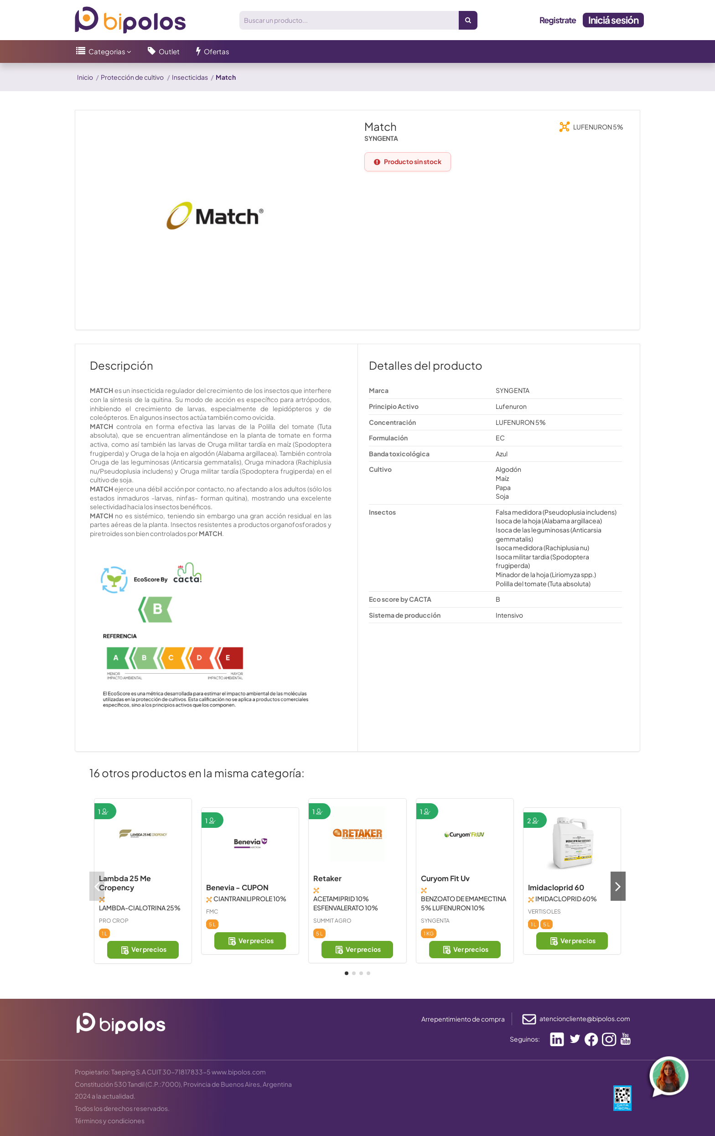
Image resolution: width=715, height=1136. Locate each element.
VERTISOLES (544, 911)
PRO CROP (114, 920)
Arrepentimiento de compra (463, 1019)
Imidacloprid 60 (556, 887)
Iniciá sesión (613, 20)
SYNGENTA (435, 920)
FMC (212, 911)
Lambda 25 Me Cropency (125, 882)
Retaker (327, 878)
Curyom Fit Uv (445, 878)
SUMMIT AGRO (332, 920)
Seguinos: (525, 1039)
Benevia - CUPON (237, 887)
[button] (104, 51)
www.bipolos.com (239, 1072)
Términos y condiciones (110, 1120)
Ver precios (142, 949)
